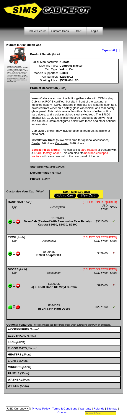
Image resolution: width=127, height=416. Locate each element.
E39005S (54, 305)
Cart (78, 31)
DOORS (13, 269)
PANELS (13, 373)
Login (95, 31)
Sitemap (112, 408)
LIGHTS (13, 360)
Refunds (98, 408)
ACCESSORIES (18, 329)
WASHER (14, 379)
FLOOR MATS (17, 348)
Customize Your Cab (20, 191)
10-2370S (57, 218)
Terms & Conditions (64, 408)
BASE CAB (15, 202)
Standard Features (42, 166)
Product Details (40, 54)
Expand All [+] (111, 50)
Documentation (40, 172)
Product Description (44, 88)
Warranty (85, 408)
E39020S (54, 283)
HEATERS (14, 354)
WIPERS (13, 385)
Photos (35, 178)
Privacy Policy (41, 408)
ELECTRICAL (17, 335)
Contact (62, 412)
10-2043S (48, 251)
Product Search (37, 31)
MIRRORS (14, 367)
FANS (12, 342)
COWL (12, 237)
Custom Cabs (60, 31)
